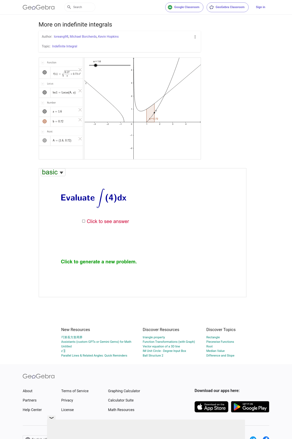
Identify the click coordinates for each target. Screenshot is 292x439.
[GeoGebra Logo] (39, 7)
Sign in (260, 7)
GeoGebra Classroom (227, 7)
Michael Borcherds (83, 36)
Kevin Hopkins (108, 36)
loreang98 (61, 36)
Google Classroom (183, 7)
